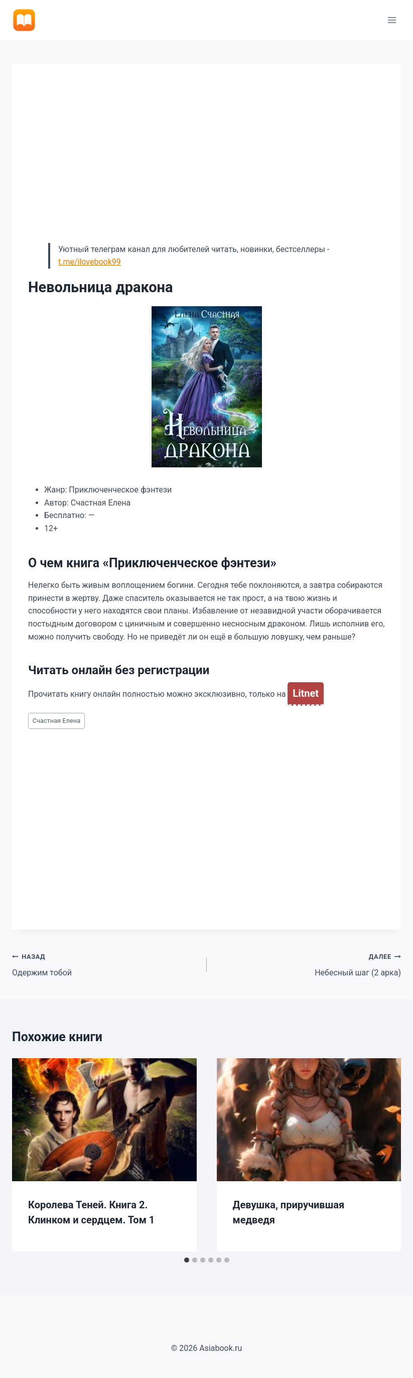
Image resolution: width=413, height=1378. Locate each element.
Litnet (306, 693)
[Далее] (383, 1155)
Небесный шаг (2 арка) (308, 964)
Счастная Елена (56, 720)
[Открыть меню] (391, 20)
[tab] (186, 1260)
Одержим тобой (105, 964)
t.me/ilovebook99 (89, 262)
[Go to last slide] (30, 1155)
